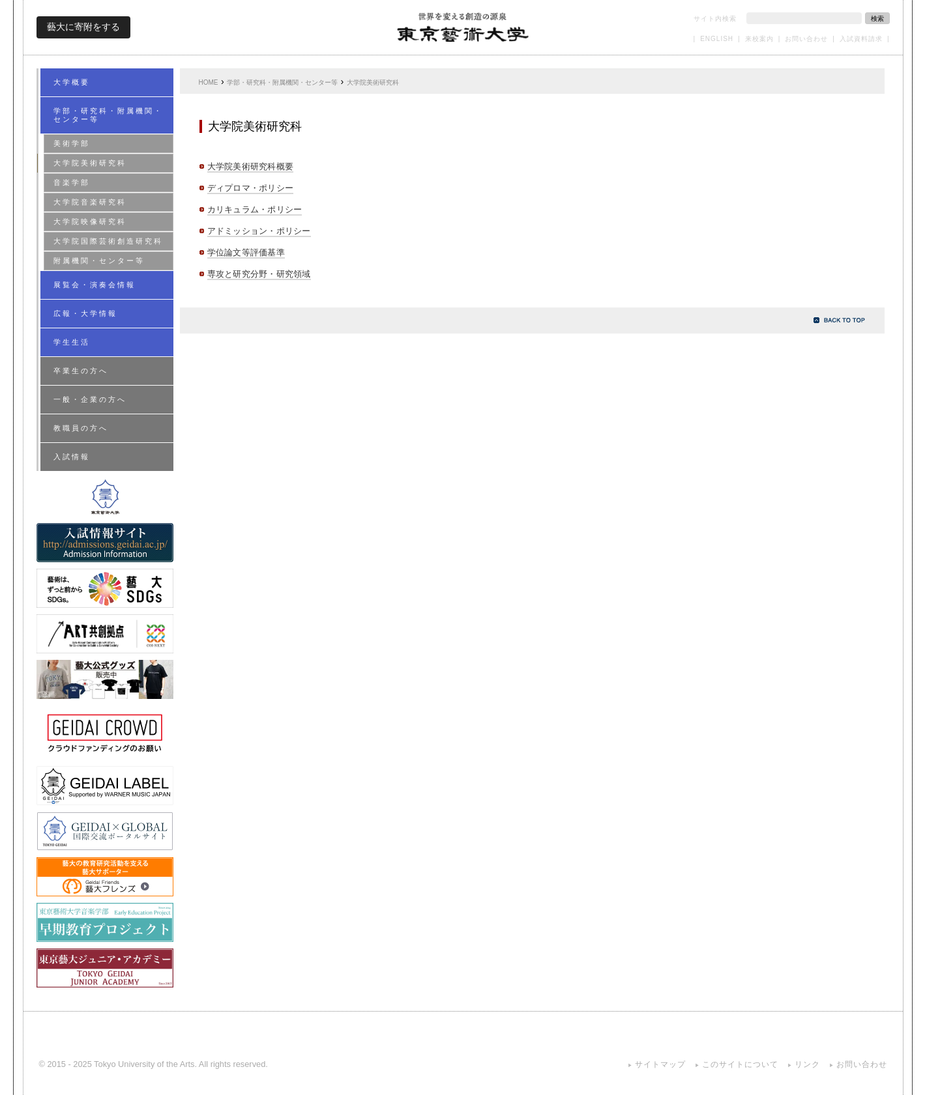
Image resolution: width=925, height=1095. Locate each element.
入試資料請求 (861, 38)
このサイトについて (740, 1064)
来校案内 (759, 38)
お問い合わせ (806, 38)
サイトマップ (660, 1064)
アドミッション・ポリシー (259, 231)
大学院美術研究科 (373, 82)
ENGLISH (716, 38)
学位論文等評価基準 (246, 252)
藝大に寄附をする (83, 26)
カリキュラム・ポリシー (254, 209)
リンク (807, 1064)
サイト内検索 (715, 18)
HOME (208, 82)
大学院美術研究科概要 (250, 166)
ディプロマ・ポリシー (250, 188)
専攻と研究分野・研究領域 (259, 274)
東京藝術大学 (463, 27)
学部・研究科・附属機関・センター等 (282, 82)
